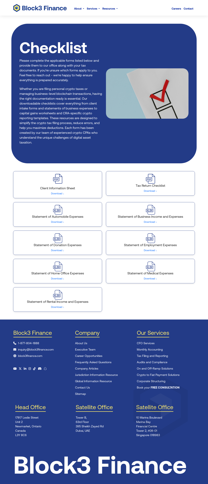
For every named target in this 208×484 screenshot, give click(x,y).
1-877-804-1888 (28, 343)
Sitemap (80, 394)
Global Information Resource (93, 381)
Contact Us (82, 387)
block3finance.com (30, 356)
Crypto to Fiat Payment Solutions (158, 375)
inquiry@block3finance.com (36, 349)
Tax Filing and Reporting (152, 356)
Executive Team (85, 349)
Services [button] (92, 8)
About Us (81, 343)
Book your (158, 387)
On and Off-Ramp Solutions (155, 368)
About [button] (78, 8)
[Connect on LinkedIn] (25, 368)
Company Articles (86, 368)
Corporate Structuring (151, 381)
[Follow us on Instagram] (29, 368)
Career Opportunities (88, 356)
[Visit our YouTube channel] (15, 368)
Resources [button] (109, 8)
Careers (176, 8)
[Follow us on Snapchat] (45, 368)
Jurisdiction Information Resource (96, 375)
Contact (188, 8)
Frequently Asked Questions (93, 362)
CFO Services (146, 343)
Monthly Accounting (150, 349)
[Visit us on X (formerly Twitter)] (20, 368)
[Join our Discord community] (40, 368)
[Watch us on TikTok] (34, 368)
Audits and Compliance (152, 362)
